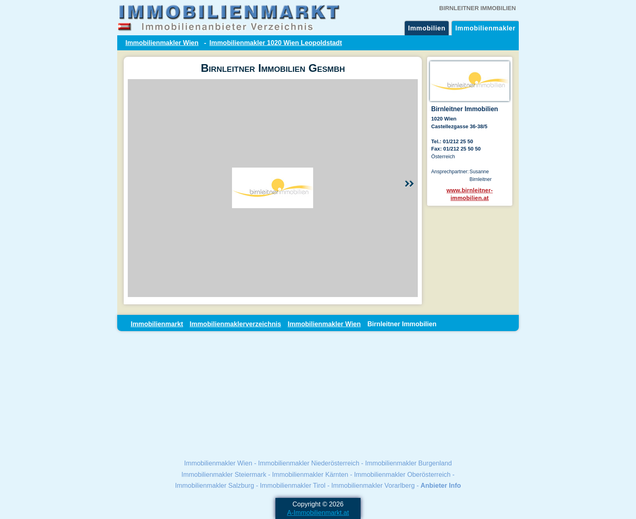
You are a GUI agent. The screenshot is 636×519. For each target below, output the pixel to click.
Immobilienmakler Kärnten (310, 474)
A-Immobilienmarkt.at (318, 512)
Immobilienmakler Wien (161, 42)
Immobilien (426, 28)
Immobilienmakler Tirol (293, 485)
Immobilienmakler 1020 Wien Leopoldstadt (275, 42)
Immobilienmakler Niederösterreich (308, 463)
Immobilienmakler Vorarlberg (373, 485)
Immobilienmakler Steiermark (223, 474)
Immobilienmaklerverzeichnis (235, 323)
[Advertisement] (318, 394)
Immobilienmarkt (157, 323)
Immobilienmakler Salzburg (214, 485)
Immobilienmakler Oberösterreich (402, 474)
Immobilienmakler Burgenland (408, 463)
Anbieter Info (441, 485)
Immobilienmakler (485, 28)
